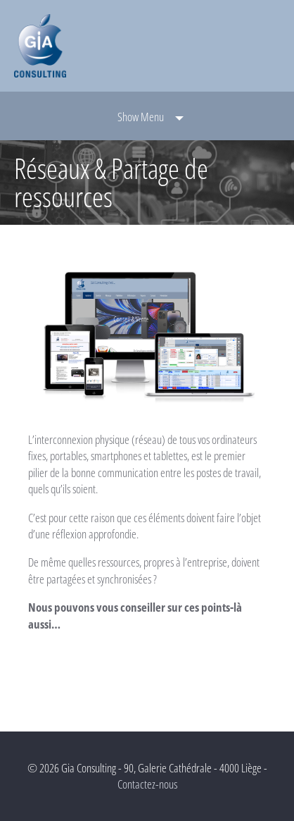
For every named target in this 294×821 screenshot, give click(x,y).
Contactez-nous (147, 784)
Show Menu (140, 117)
